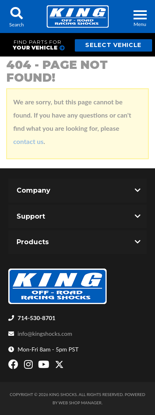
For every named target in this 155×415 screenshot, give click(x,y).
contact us (28, 141)
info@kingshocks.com (45, 333)
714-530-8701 (37, 317)
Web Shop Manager (80, 402)
